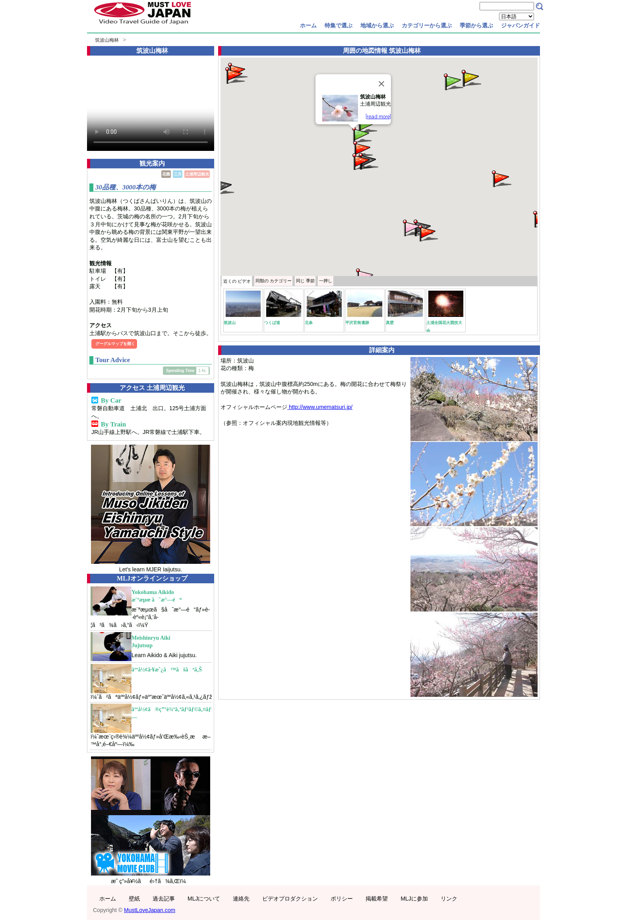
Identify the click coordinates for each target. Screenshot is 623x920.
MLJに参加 (414, 898)
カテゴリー (273, 280)
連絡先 (241, 898)
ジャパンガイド (520, 25)
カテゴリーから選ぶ (427, 25)
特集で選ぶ (338, 25)
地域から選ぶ (377, 25)
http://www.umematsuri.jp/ (319, 407)
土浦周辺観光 (197, 174)
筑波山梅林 (107, 40)
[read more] (378, 117)
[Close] (381, 83)
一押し (325, 280)
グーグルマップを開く (115, 343)
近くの (237, 281)
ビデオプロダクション (290, 898)
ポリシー (342, 898)
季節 (305, 280)
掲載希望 (377, 898)
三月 (178, 174)
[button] (361, 134)
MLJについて (204, 898)
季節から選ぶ (476, 25)
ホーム (308, 25)
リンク (449, 898)
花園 (166, 174)
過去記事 (164, 898)
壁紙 (134, 898)
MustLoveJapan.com (149, 910)
